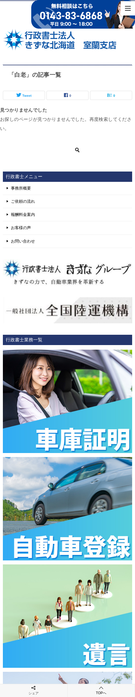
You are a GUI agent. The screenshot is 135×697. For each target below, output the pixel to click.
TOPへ (101, 690)
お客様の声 (21, 227)
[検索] (43, 150)
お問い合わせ (23, 241)
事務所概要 (21, 188)
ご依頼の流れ (23, 201)
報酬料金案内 (23, 214)
